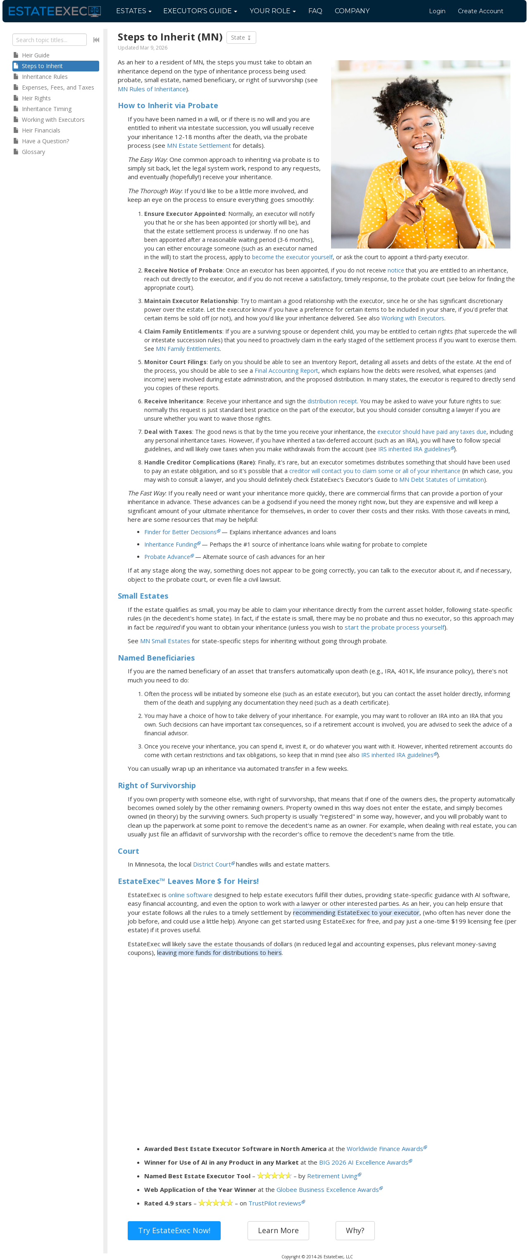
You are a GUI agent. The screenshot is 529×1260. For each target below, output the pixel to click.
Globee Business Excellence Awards (327, 1189)
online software (190, 895)
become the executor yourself (292, 257)
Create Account (480, 11)
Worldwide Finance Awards (385, 1148)
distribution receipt (332, 401)
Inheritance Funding (170, 544)
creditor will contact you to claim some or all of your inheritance (374, 471)
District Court (212, 864)
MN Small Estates (165, 641)
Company (352, 11)
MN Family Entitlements (188, 349)
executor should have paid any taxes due (431, 432)
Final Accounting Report (286, 370)
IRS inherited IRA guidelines (414, 449)
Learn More (278, 1230)
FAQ (315, 11)
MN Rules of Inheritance (152, 89)
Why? (355, 1230)
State (241, 37)
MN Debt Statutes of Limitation (441, 479)
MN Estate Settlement (199, 145)
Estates (134, 11)
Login (437, 11)
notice (396, 270)
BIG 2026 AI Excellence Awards (363, 1162)
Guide (200, 11)
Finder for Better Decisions (180, 532)
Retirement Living (332, 1176)
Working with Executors (412, 318)
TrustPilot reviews (274, 1203)
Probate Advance (167, 557)
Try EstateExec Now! (174, 1230)
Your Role (273, 11)
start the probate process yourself (394, 627)
